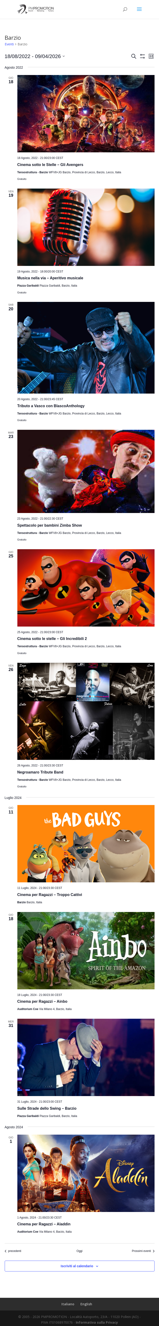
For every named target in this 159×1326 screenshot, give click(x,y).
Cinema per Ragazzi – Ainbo (42, 1001)
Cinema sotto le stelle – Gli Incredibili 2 (52, 639)
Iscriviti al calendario (77, 1266)
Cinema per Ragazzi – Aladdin (44, 1224)
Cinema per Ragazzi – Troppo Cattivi (49, 895)
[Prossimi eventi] (143, 1251)
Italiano (67, 1304)
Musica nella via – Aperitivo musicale (50, 278)
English (86, 1304)
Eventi (9, 44)
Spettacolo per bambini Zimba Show (49, 525)
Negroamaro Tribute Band (40, 772)
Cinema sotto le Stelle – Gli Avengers (50, 165)
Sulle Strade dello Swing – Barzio (47, 1108)
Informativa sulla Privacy (97, 1322)
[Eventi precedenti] (13, 1251)
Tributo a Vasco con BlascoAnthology (51, 406)
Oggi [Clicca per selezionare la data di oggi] (79, 1251)
